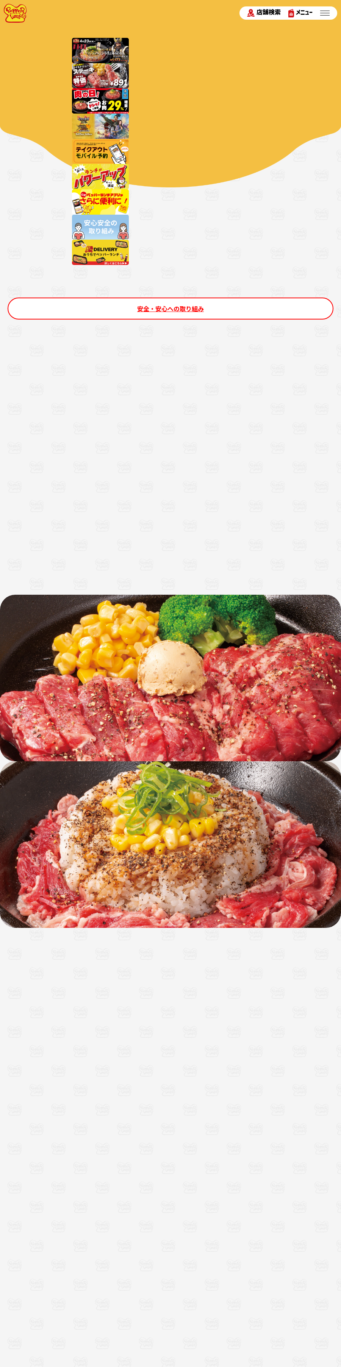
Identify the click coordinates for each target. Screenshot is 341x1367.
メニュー (300, 13)
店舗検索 (264, 13)
